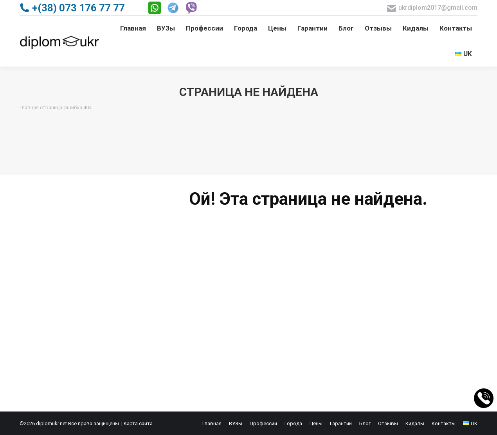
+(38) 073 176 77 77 (72, 8)
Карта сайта (138, 423)
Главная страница (41, 107)
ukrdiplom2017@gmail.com (432, 8)
